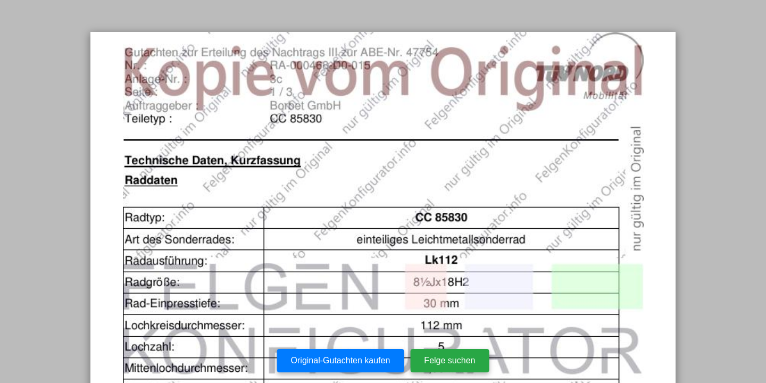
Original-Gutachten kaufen (340, 360)
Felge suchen (449, 360)
